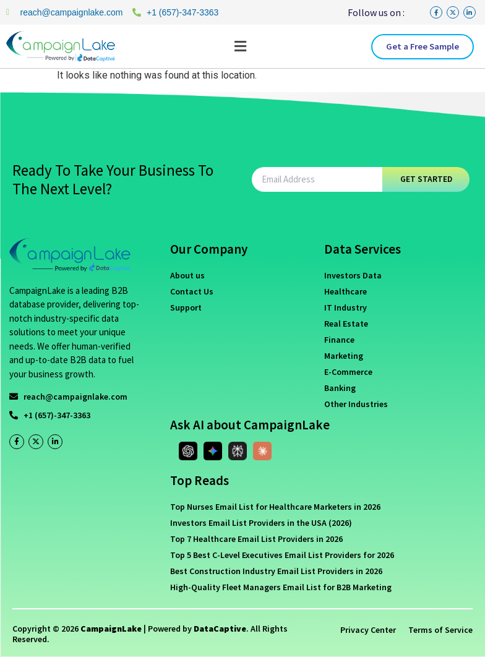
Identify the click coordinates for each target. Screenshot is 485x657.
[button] (240, 46)
